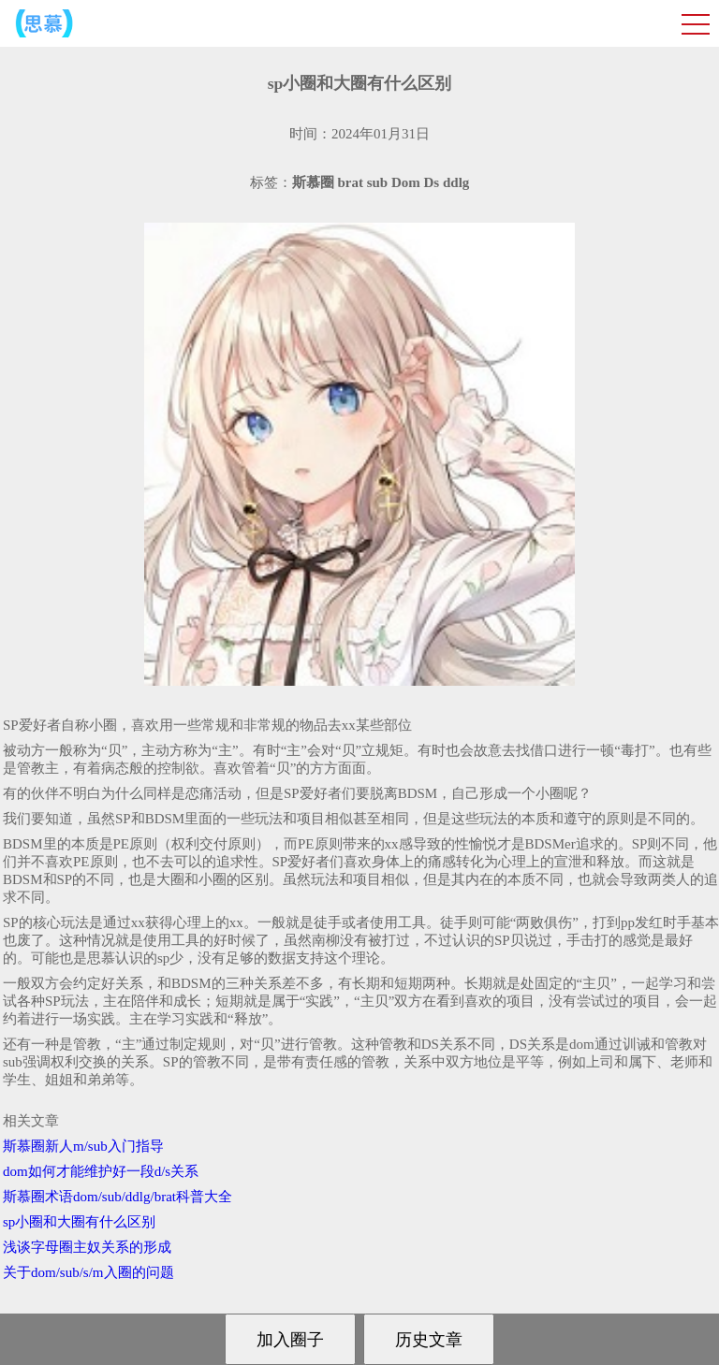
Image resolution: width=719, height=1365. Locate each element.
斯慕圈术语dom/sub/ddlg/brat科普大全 (117, 1196)
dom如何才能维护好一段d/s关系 (100, 1171)
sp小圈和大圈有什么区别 (79, 1221)
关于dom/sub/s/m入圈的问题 (88, 1272)
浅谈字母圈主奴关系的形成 (87, 1247)
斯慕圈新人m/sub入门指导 (83, 1146)
